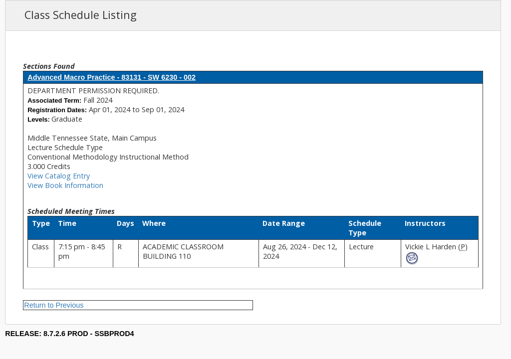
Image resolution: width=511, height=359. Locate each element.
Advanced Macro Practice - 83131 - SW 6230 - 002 (111, 77)
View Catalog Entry (58, 175)
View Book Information (65, 185)
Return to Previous (53, 305)
